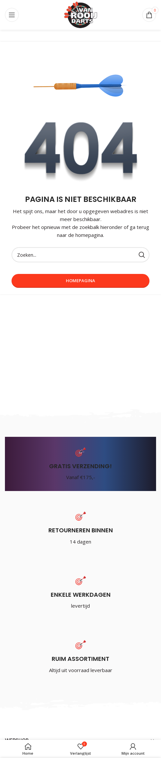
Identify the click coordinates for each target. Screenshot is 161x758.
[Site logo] (80, 14)
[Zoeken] (80, 254)
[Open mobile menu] (12, 14)
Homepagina (80, 281)
